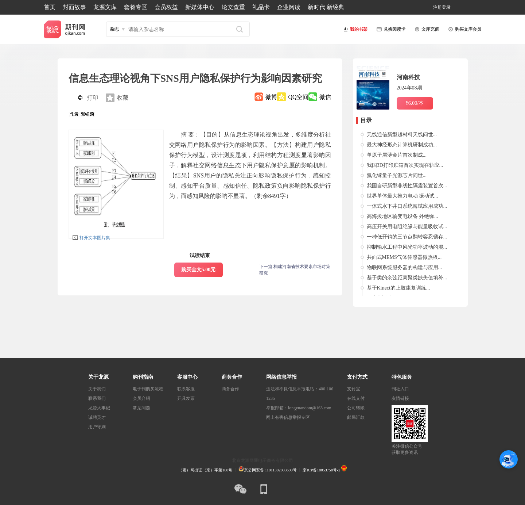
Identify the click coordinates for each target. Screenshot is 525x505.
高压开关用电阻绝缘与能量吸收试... (407, 226)
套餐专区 (135, 7)
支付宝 (353, 388)
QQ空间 (298, 97)
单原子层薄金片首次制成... (397, 155)
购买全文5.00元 (198, 269)
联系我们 (97, 398)
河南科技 (408, 77)
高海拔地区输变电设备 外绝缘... (402, 216)
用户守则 (97, 426)
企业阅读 (288, 7)
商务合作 (230, 388)
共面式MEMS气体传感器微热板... (404, 257)
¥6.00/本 (415, 103)
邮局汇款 (356, 417)
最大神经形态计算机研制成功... (402, 145)
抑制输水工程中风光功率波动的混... (407, 247)
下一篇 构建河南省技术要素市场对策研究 (294, 270)
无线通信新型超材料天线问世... (402, 134)
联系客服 (186, 388)
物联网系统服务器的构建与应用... (404, 267)
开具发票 (186, 398)
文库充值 (426, 29)
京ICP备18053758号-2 (321, 470)
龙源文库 (105, 7)
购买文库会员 (463, 29)
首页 (49, 7)
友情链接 (400, 398)
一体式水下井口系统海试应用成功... (407, 206)
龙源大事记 (99, 407)
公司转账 (356, 407)
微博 (271, 97)
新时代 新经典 (326, 7)
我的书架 (354, 29)
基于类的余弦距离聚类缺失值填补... (407, 277)
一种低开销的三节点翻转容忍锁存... (407, 237)
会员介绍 (141, 398)
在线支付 (356, 398)
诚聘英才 (97, 417)
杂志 (114, 29)
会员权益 (166, 7)
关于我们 (97, 388)
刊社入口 (400, 388)
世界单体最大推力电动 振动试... (402, 196)
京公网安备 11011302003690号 (267, 470)
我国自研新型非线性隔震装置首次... (407, 185)
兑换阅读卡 (390, 29)
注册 (437, 7)
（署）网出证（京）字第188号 (205, 470)
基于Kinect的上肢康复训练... (398, 288)
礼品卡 (261, 7)
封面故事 (74, 7)
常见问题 (141, 407)
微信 (325, 97)
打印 (92, 98)
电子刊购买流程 (148, 388)
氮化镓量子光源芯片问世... (397, 175)
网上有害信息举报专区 (288, 417)
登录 (446, 7)
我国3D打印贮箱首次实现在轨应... (405, 165)
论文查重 (233, 7)
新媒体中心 (199, 7)
